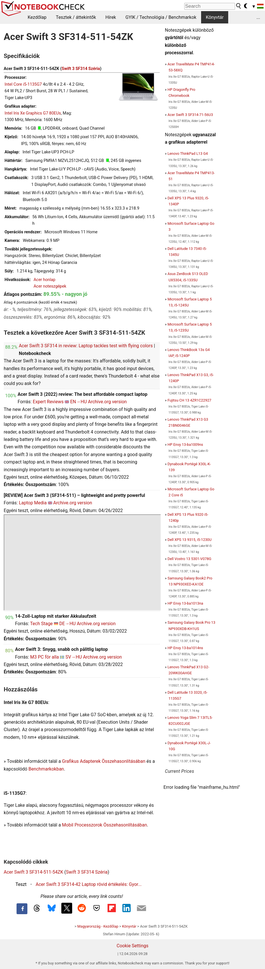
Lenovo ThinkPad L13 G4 (187, 153)
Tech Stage (41, 623)
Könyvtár (214, 17)
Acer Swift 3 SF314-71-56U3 (190, 115)
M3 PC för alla (44, 657)
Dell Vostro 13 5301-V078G (189, 559)
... (258, 17)
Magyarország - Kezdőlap (97, 926)
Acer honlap (45, 279)
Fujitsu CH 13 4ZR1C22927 (189, 400)
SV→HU (73, 657)
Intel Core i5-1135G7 (23, 84)
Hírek (110, 17)
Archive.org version (107, 401)
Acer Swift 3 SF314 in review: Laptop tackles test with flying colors (86, 345)
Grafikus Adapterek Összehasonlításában (103, 761)
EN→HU (78, 401)
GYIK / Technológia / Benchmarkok (161, 17)
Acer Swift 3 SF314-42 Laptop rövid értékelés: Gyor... (88, 884)
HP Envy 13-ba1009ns (185, 444)
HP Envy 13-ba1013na (185, 603)
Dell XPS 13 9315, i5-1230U (189, 539)
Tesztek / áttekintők (76, 17)
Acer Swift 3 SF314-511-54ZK (33, 872)
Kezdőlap (37, 17)
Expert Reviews (48, 401)
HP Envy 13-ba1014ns (185, 648)
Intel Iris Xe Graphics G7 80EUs (33, 113)
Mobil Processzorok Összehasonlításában (104, 825)
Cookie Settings (133, 945)
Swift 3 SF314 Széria (81, 68)
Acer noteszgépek (50, 286)
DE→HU (67, 623)
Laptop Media (33, 502)
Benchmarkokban (46, 769)
